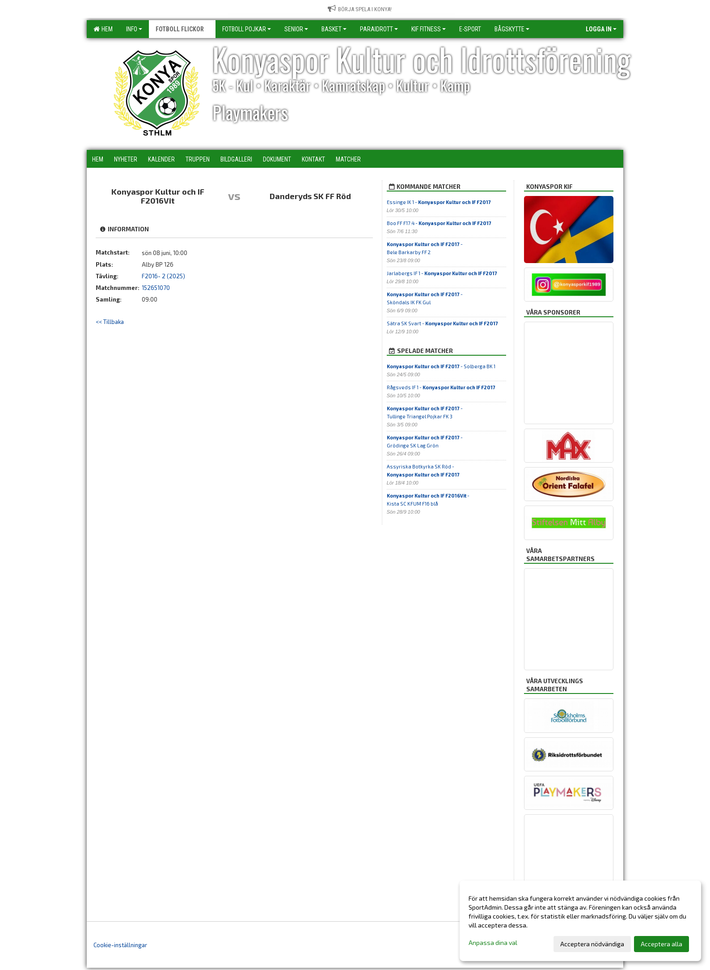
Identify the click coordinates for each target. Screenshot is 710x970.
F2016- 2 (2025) (163, 276)
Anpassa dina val (493, 942)
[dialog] (580, 921)
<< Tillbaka (110, 321)
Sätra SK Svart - (442, 323)
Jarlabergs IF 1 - (442, 273)
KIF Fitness (428, 29)
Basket (334, 29)
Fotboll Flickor (182, 29)
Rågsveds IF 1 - (441, 387)
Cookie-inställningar (120, 945)
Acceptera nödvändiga (592, 944)
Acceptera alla (661, 944)
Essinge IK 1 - (439, 202)
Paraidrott (379, 29)
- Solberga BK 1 (441, 366)
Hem (103, 29)
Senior (296, 29)
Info (134, 29)
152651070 (156, 287)
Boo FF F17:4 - (439, 223)
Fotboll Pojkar (246, 29)
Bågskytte (511, 29)
